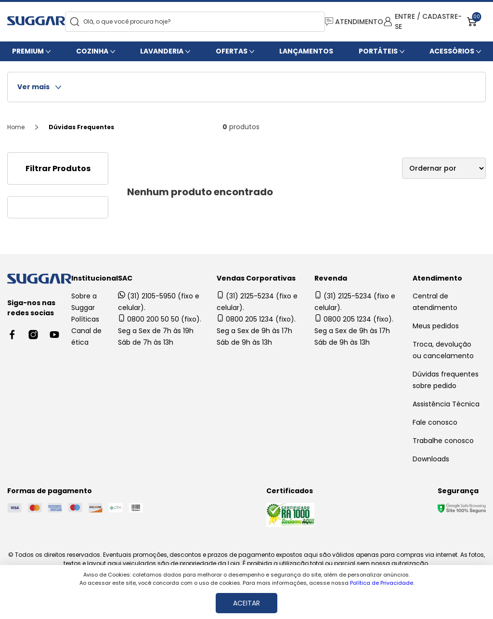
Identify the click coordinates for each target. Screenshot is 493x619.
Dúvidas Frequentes (81, 127)
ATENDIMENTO (354, 22)
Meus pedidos (436, 326)
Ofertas (231, 51)
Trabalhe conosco (443, 440)
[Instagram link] (33, 334)
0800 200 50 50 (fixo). (159, 319)
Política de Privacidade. (382, 583)
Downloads (431, 459)
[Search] (74, 22)
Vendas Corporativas (256, 278)
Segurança (458, 491)
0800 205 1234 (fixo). (256, 319)
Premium (28, 51)
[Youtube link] (54, 334)
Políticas (85, 319)
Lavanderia (161, 51)
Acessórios (451, 51)
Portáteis (378, 51)
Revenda (330, 278)
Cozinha (92, 51)
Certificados (289, 491)
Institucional (94, 278)
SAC (125, 278)
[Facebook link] (12, 334)
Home (16, 127)
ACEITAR (246, 603)
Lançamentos (306, 51)
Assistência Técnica (446, 404)
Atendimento (437, 278)
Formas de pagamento (49, 491)
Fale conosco (435, 422)
